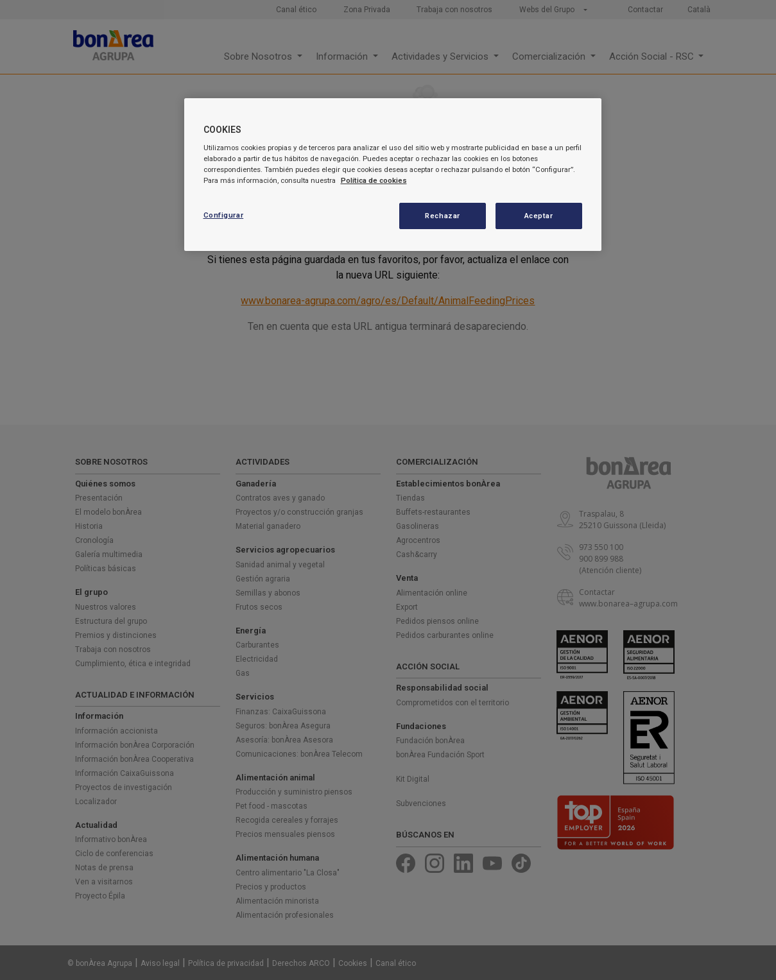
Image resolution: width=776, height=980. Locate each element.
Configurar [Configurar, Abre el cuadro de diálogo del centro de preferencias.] (223, 215)
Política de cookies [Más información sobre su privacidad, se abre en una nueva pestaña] (374, 180)
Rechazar (442, 215)
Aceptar (538, 215)
